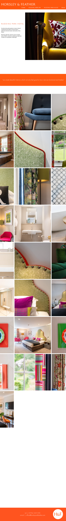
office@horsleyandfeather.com (35, 515)
